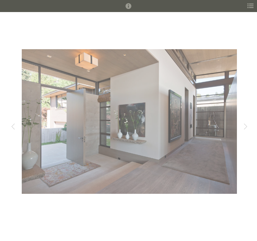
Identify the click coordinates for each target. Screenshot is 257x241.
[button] (128, 9)
